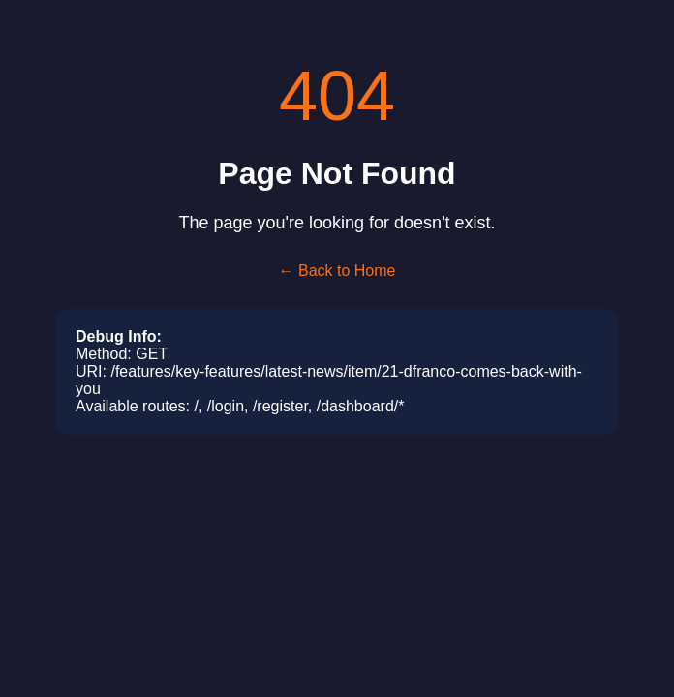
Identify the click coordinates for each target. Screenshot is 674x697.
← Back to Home (337, 270)
